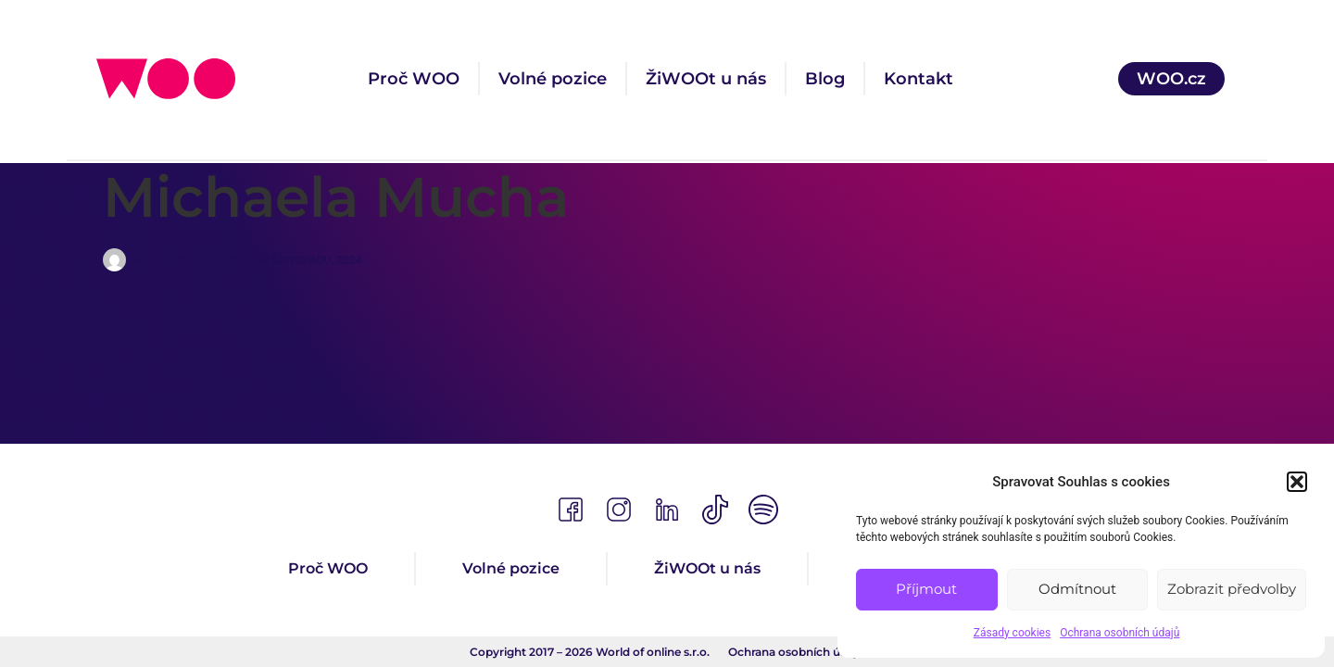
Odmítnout (1077, 589)
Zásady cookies (1012, 632)
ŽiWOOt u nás (706, 79)
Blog (825, 79)
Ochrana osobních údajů (1119, 632)
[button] (1297, 481)
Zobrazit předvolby (1231, 589)
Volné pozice (552, 79)
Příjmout (926, 589)
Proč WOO (413, 79)
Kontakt (918, 79)
